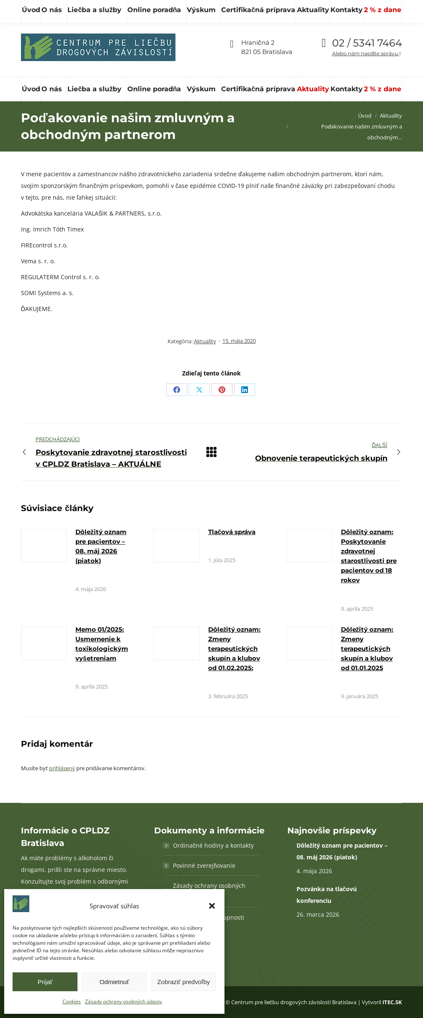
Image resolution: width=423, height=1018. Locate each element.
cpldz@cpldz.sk (164, 9)
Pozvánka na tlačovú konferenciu (327, 895)
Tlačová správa (232, 532)
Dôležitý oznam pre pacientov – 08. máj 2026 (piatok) (342, 851)
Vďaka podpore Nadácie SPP (358, 9)
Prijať (45, 981)
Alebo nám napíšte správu (366, 53)
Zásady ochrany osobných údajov (123, 1001)
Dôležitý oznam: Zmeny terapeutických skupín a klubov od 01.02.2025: (234, 648)
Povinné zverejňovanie (204, 865)
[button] (212, 906)
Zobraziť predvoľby (183, 981)
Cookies (71, 1001)
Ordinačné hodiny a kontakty (213, 845)
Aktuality (205, 341)
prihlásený (62, 768)
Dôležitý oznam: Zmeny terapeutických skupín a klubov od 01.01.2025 (367, 648)
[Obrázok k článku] (44, 546)
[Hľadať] (58, 8)
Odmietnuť (114, 981)
